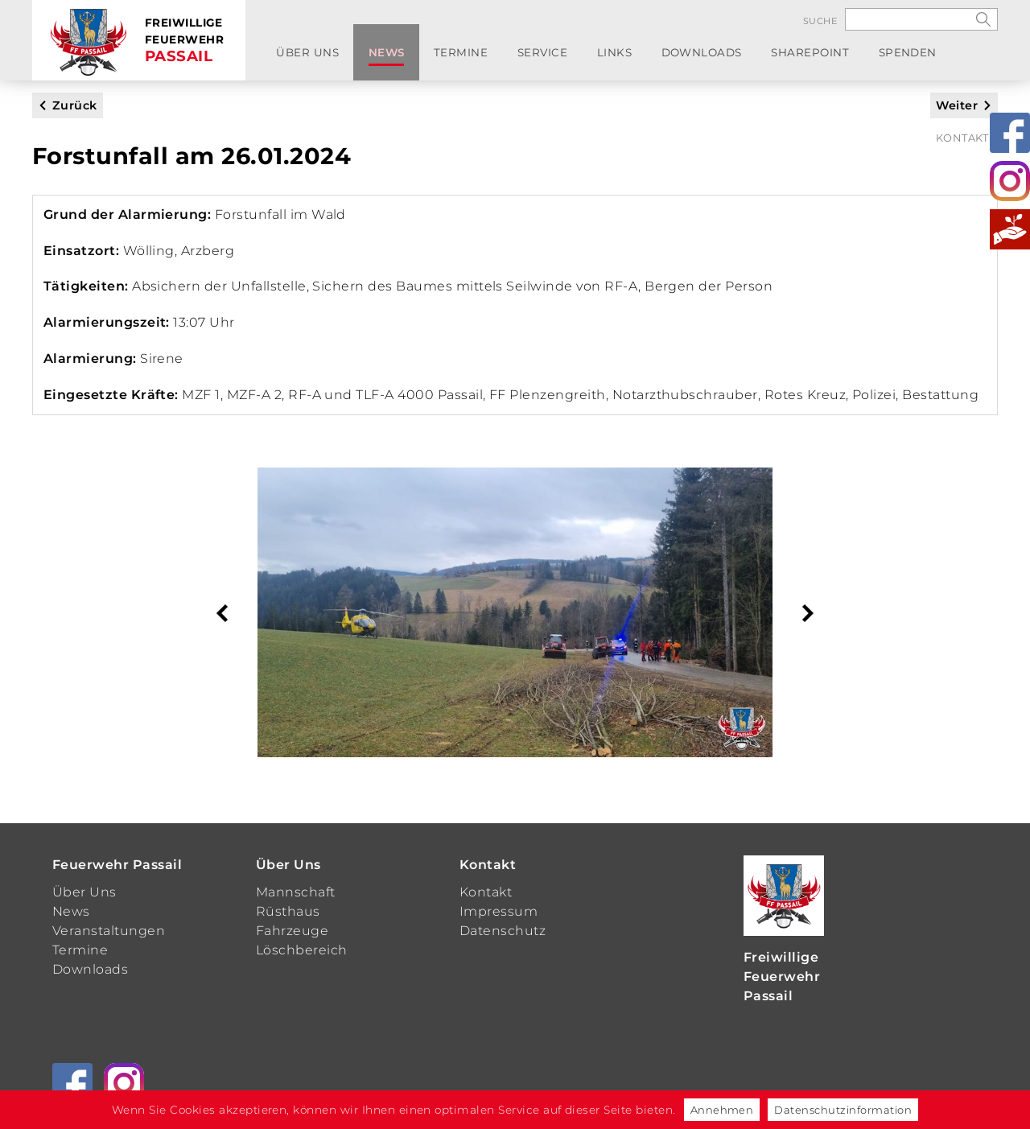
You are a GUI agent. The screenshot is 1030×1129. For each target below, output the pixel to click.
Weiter (957, 105)
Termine (430, 57)
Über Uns (301, 57)
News (367, 57)
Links (561, 57)
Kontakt (962, 57)
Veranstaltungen (108, 930)
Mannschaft (296, 892)
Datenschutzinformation (843, 1109)
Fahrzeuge (292, 930)
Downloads (636, 57)
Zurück (74, 105)
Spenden (818, 57)
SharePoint (732, 57)
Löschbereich (302, 950)
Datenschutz (502, 930)
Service (500, 57)
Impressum (498, 911)
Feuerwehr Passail (117, 864)
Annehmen (722, 1109)
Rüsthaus (288, 911)
